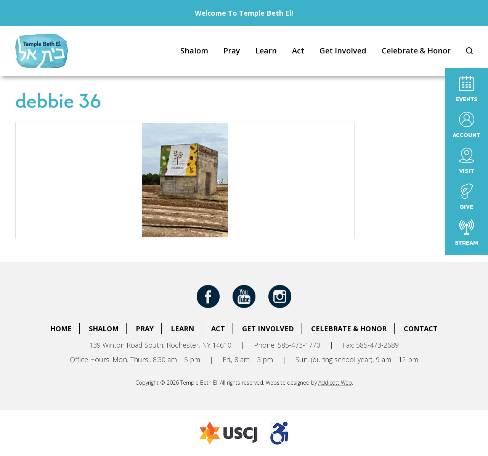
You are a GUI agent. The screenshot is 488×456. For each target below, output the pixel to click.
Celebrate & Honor (416, 50)
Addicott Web (335, 382)
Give (466, 197)
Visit (466, 161)
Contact (421, 328)
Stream (466, 232)
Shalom (194, 50)
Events (467, 89)
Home (61, 328)
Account (466, 125)
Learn (266, 50)
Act (298, 50)
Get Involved (342, 50)
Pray (231, 50)
